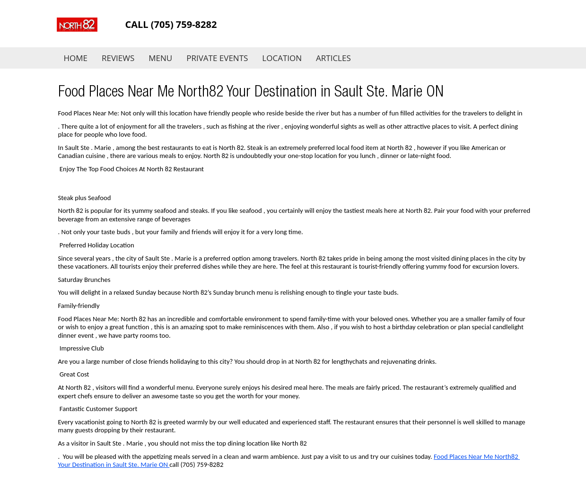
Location (282, 58)
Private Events (217, 58)
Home (76, 58)
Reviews (118, 58)
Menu (160, 58)
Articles (333, 58)
